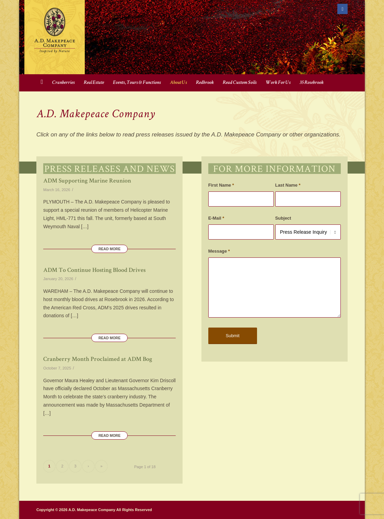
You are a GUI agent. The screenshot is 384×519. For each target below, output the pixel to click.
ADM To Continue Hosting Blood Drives (94, 270)
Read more (109, 249)
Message (219, 251)
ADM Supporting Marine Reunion (87, 181)
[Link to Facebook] (342, 9)
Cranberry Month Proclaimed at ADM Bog (97, 359)
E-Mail (216, 218)
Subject (283, 218)
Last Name (288, 185)
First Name (221, 185)
